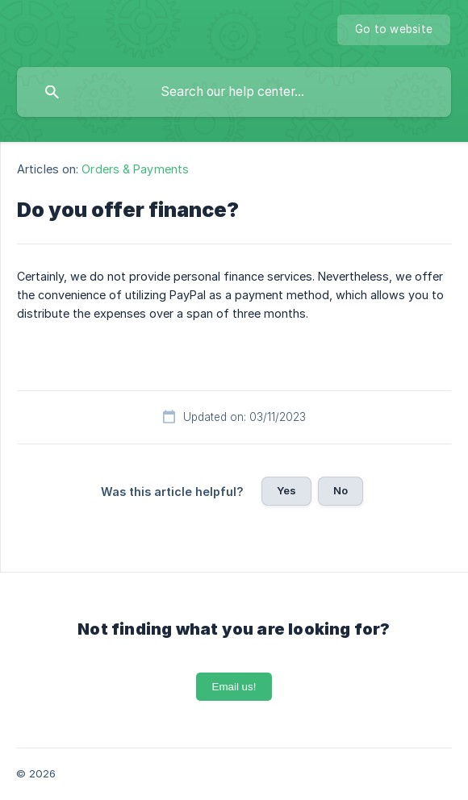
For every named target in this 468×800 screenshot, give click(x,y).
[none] (393, 30)
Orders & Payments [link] (135, 169)
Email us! (234, 687)
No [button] (340, 490)
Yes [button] (286, 490)
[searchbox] (234, 92)
